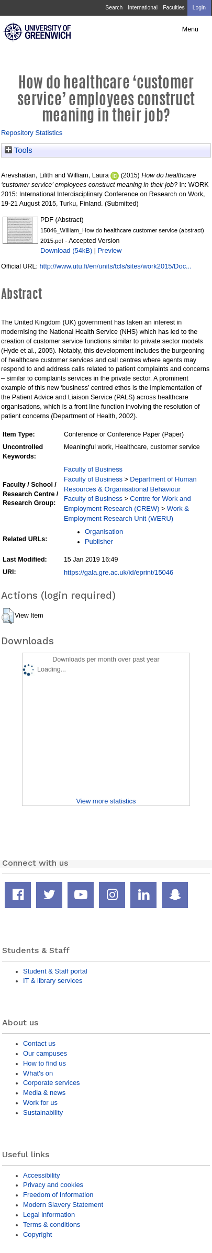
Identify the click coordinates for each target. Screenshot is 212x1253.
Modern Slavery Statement (63, 1205)
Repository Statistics (31, 133)
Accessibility (41, 1175)
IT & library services (52, 980)
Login (199, 7)
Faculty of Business (93, 469)
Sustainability (43, 1112)
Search (113, 7)
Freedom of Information (58, 1195)
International (143, 7)
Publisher (99, 541)
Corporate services (51, 1083)
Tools (18, 150)
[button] (8, 616)
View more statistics (106, 801)
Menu (190, 29)
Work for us (40, 1102)
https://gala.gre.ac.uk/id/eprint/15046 (118, 572)
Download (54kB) (66, 250)
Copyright (37, 1234)
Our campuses (45, 1053)
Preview (109, 250)
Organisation (104, 531)
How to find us (44, 1063)
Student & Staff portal (55, 971)
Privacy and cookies (53, 1185)
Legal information (49, 1214)
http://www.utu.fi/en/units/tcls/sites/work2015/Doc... (115, 266)
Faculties (173, 7)
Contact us (39, 1043)
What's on (38, 1073)
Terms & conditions (51, 1224)
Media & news (44, 1093)
